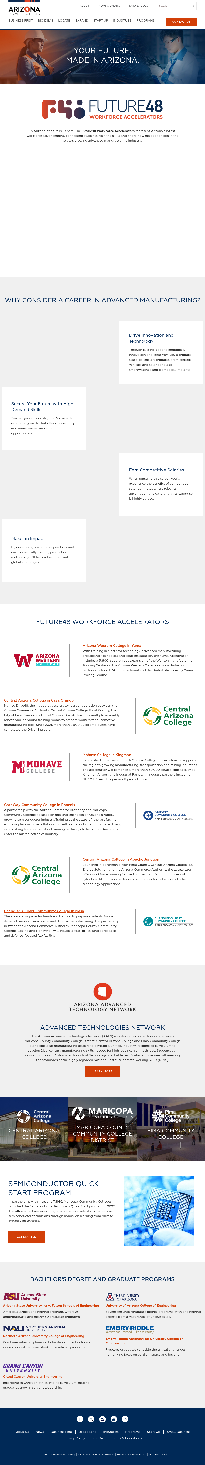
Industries (122, 20)
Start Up (100, 20)
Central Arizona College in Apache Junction (121, 859)
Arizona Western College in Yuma (112, 646)
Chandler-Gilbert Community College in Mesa (44, 911)
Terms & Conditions (127, 1438)
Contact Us (181, 21)
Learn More (102, 1071)
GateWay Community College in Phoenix (39, 805)
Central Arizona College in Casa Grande (39, 700)
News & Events (109, 6)
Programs (146, 20)
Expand (81, 20)
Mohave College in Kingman (107, 755)
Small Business (178, 1432)
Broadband (87, 1432)
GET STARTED (26, 1237)
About (84, 6)
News (40, 1432)
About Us (21, 1432)
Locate (64, 20)
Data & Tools (138, 6)
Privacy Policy (74, 1438)
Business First (20, 20)
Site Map (98, 1438)
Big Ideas (45, 20)
